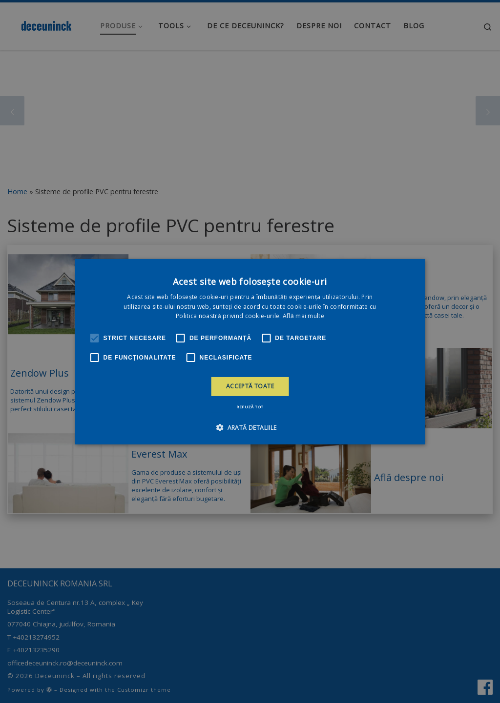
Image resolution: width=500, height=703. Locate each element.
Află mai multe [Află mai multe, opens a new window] (303, 316)
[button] (249, 427)
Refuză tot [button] (249, 406)
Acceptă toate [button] (250, 386)
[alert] (250, 351)
